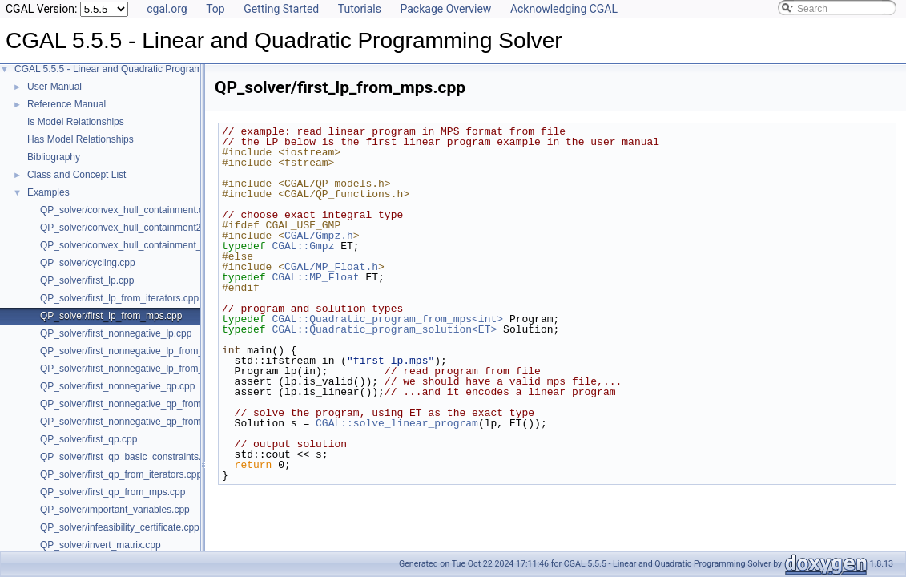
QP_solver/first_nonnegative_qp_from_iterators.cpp (150, 404)
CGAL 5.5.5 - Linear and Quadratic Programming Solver (133, 69)
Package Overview (445, 8)
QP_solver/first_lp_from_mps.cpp (111, 315)
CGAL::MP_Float (315, 277)
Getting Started (281, 8)
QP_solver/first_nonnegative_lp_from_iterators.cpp (148, 351)
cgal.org (167, 8)
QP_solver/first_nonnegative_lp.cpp (115, 333)
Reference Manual (66, 104)
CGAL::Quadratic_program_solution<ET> (384, 329)
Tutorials (359, 8)
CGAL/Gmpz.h (318, 235)
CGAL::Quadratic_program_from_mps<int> (387, 319)
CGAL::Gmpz (303, 246)
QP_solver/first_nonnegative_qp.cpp (117, 386)
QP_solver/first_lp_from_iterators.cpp (119, 298)
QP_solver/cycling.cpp (87, 262)
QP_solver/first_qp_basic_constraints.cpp (128, 456)
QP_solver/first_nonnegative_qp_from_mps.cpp (141, 421)
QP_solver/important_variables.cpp (115, 509)
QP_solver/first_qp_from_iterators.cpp (121, 474)
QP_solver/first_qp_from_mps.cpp (112, 492)
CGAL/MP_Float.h (331, 267)
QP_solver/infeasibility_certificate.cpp (119, 527)
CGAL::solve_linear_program (397, 423)
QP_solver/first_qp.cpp (88, 439)
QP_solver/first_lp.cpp (87, 280)
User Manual (54, 86)
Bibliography (53, 157)
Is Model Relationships (75, 121)
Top (215, 8)
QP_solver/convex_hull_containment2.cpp (129, 227)
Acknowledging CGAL (564, 8)
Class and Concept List (76, 174)
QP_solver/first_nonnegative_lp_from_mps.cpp (140, 368)
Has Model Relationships (80, 139)
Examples (48, 192)
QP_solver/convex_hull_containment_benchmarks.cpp (156, 245)
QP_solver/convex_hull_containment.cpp (127, 210)
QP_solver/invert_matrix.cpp (100, 545)
